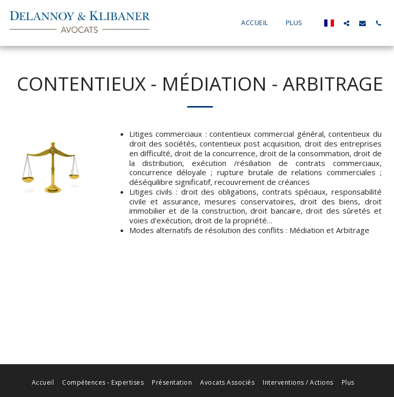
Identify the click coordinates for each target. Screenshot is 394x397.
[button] (346, 23)
